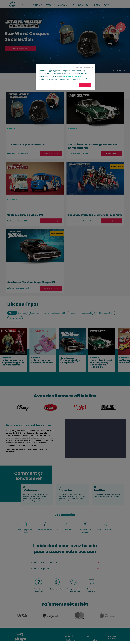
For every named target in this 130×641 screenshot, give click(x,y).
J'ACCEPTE (85, 85)
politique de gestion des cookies (71, 76)
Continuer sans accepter (85, 67)
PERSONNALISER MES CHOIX (47, 85)
